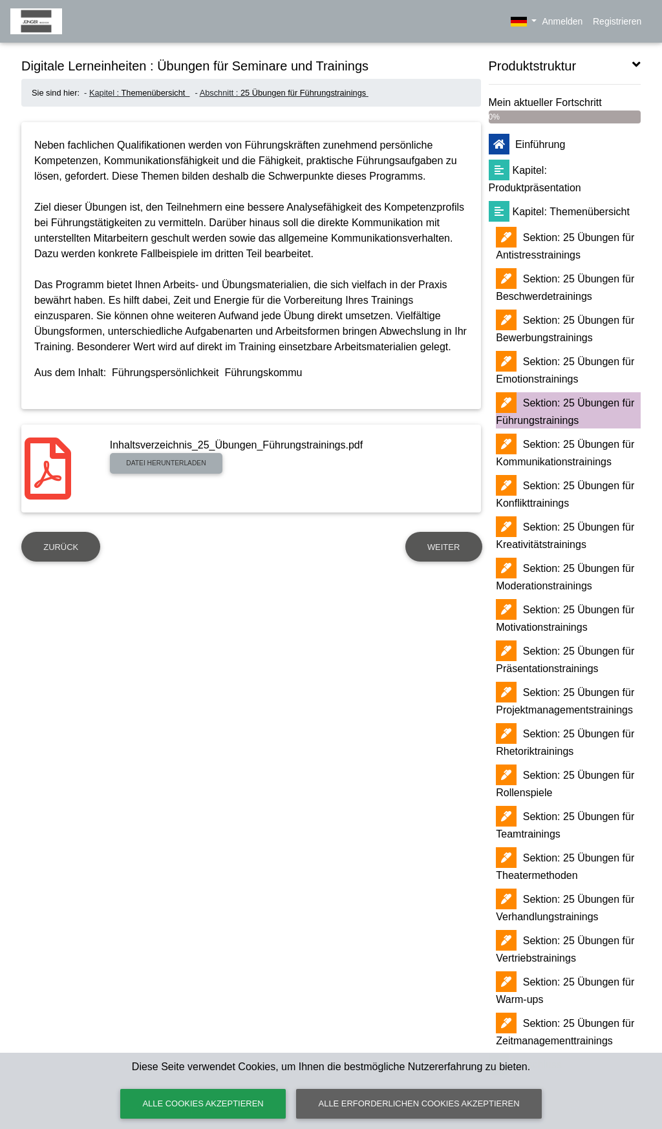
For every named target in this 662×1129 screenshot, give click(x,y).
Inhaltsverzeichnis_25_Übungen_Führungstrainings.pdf (236, 444)
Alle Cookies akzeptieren (202, 1103)
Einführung (527, 144)
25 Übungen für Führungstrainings (303, 93)
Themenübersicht (154, 93)
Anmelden (561, 21)
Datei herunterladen (166, 463)
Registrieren (617, 21)
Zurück (60, 547)
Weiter (443, 547)
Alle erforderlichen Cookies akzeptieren (419, 1103)
